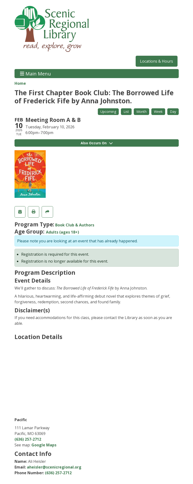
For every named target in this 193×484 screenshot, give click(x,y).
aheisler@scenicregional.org (54, 467)
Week (158, 111)
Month (141, 111)
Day (173, 111)
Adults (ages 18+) (62, 232)
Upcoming (108, 111)
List (126, 111)
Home (20, 83)
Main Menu (35, 73)
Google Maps (43, 445)
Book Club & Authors (74, 225)
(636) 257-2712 (28, 439)
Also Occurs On (97, 143)
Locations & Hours (156, 61)
